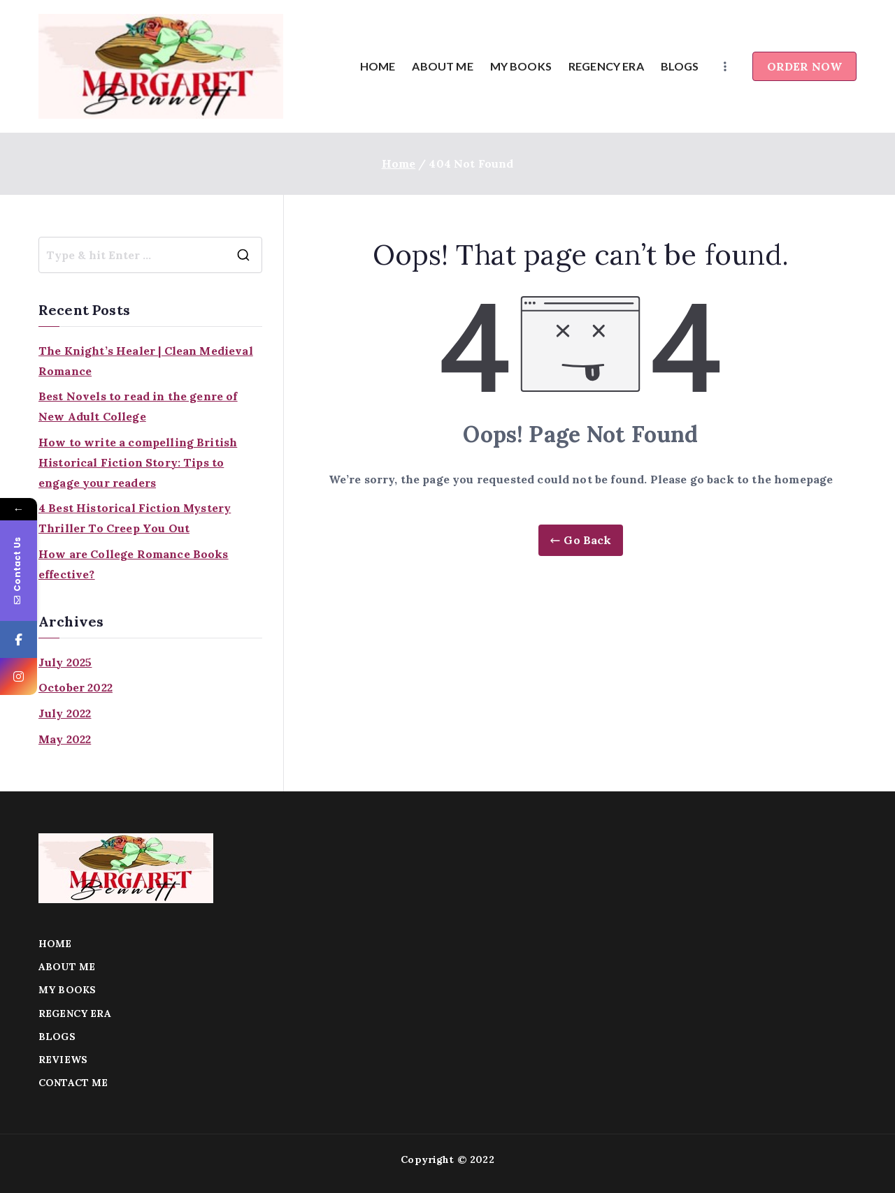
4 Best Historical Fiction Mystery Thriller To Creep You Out (134, 518)
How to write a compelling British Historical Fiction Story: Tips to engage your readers (137, 462)
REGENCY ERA (606, 66)
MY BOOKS (521, 66)
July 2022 (64, 713)
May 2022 (64, 739)
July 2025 (65, 662)
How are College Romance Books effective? (133, 564)
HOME (378, 66)
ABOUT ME (442, 66)
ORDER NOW (804, 66)
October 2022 (75, 687)
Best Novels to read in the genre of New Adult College (138, 406)
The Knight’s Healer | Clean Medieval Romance (145, 361)
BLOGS (680, 66)
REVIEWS (62, 1059)
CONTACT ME (73, 1082)
